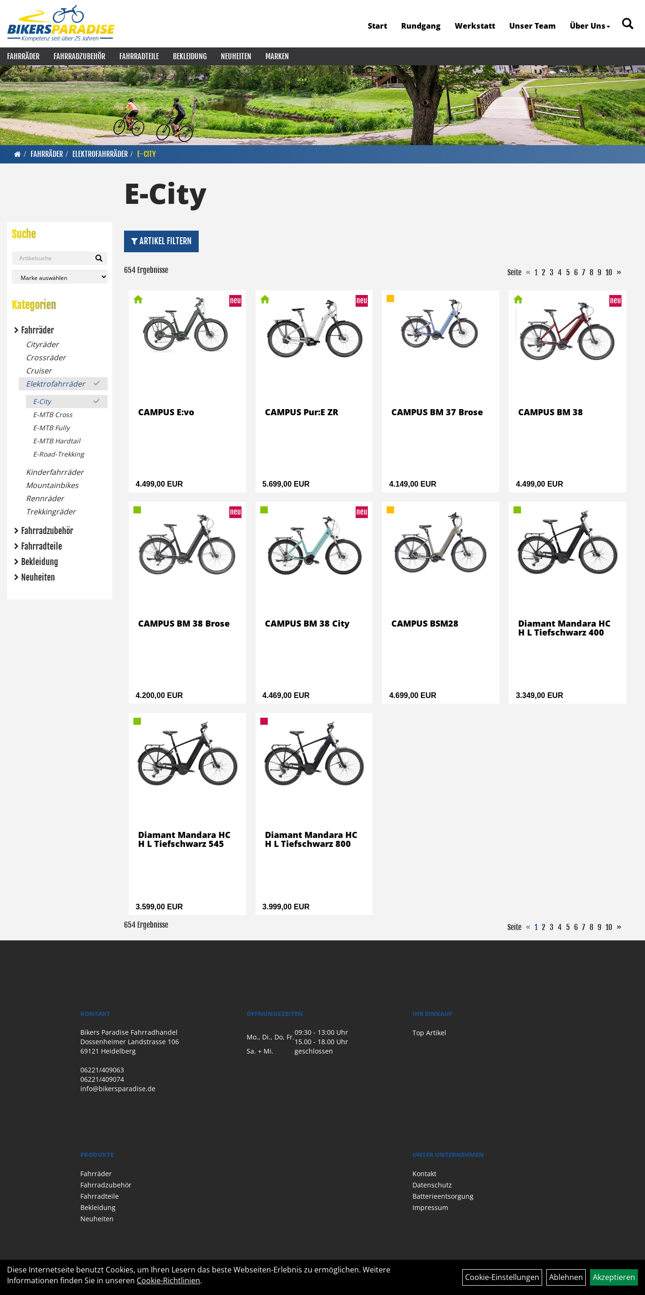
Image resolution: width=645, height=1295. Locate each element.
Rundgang (421, 26)
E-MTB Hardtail (56, 440)
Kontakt (424, 1173)
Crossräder (46, 357)
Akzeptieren (614, 1277)
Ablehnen (566, 1277)
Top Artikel (429, 1032)
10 (609, 272)
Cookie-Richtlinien (168, 1280)
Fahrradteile (139, 56)
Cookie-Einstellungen (502, 1277)
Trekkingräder (51, 511)
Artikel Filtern (161, 241)
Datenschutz (432, 1184)
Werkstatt (475, 26)
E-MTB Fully (51, 427)
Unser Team (532, 26)
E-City (146, 154)
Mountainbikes (52, 485)
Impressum (430, 1207)
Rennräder (45, 498)
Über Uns (590, 26)
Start (377, 26)
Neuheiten (236, 56)
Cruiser (39, 370)
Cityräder (42, 344)
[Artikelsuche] (627, 24)
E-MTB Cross (52, 414)
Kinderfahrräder (55, 472)
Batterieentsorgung (443, 1196)
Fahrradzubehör (79, 56)
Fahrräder (23, 56)
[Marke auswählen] (60, 277)
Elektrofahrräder (100, 154)
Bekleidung (190, 56)
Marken (277, 56)
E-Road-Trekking (58, 454)
